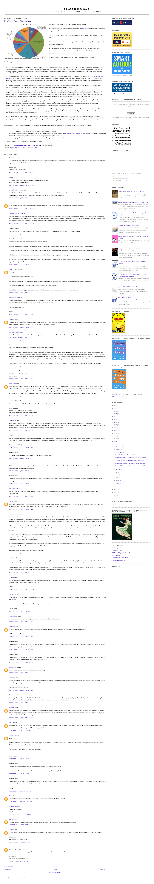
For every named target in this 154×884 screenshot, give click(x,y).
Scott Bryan (12, 626)
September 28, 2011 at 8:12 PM (21, 718)
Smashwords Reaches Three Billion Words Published (130, 463)
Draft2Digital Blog (117, 548)
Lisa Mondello (13, 371)
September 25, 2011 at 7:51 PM (21, 430)
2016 (115, 427)
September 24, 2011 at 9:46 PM (21, 234)
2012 (115, 439)
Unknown (11, 319)
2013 (115, 436)
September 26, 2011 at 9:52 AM (21, 553)
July (117, 472)
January (118, 486)
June (117, 475)
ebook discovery (16, 147)
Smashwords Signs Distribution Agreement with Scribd (133, 202)
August (118, 469)
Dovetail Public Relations (16, 190)
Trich (10, 796)
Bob (10, 345)
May (117, 477)
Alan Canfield (13, 383)
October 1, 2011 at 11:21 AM (20, 730)
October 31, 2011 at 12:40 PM (20, 801)
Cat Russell (12, 435)
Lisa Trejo (12, 819)
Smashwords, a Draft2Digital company (86, 11)
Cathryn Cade (13, 735)
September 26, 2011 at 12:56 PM (21, 589)
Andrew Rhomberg (14, 269)
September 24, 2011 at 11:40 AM (21, 185)
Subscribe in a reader (118, 397)
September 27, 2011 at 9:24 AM (21, 703)
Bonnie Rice (12, 707)
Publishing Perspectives (118, 560)
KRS (10, 177)
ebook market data (30, 147)
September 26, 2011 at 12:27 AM (21, 471)
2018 (115, 422)
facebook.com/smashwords (120, 94)
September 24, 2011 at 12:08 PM (21, 223)
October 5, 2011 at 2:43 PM (19, 774)
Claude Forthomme (14, 239)
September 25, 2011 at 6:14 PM (21, 396)
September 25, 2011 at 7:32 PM (21, 415)
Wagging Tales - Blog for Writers (18, 337)
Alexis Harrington (14, 297)
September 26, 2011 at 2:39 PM (21, 611)
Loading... (115, 504)
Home (55, 869)
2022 (115, 411)
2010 (115, 489)
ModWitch (12, 558)
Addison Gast (12, 420)
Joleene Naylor (13, 616)
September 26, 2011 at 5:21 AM (21, 483)
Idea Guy (11, 722)
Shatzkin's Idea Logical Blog (120, 557)
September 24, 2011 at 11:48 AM (21, 198)
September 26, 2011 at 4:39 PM (21, 636)
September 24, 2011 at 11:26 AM (21, 172)
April (117, 480)
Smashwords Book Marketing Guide (75, 133)
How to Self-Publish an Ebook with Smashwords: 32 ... (130, 466)
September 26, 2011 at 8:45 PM (21, 649)
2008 (115, 495)
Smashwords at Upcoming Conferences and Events (129, 460)
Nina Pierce (12, 677)
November (119, 447)
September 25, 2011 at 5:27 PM (21, 379)
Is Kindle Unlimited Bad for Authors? (128, 225)
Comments (117, 180)
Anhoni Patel (12, 158)
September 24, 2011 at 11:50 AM (21, 208)
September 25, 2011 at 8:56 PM (21, 458)
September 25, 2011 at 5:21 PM (21, 366)
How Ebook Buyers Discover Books (125, 455)
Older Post (103, 869)
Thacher (11, 202)
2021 (115, 414)
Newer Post (7, 869)
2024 (115, 405)
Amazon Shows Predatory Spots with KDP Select (131, 191)
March (118, 483)
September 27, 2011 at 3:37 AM (21, 673)
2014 (115, 433)
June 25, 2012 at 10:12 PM (19, 825)
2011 (115, 441)
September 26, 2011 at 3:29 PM (21, 622)
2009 (115, 492)
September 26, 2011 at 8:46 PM (21, 662)
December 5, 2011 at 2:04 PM (20, 814)
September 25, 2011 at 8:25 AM (21, 293)
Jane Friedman (116, 555)
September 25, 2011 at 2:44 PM (21, 327)
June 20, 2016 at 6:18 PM (18, 861)
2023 (115, 408)
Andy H (11, 501)
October (118, 449)
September (119, 452)
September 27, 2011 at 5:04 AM (21, 690)
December (119, 444)
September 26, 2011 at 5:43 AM (21, 496)
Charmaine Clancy (14, 332)
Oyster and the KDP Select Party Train (128, 287)
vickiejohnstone (13, 806)
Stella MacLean (13, 488)
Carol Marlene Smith (15, 514)
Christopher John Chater (15, 463)
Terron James (12, 594)
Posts (115, 177)
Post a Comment (8, 866)
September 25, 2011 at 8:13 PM (21, 447)
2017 (115, 425)
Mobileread (84, 28)
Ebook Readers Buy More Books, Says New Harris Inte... (131, 457)
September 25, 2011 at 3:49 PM (21, 340)
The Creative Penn (117, 550)
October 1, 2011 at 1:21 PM (19, 759)
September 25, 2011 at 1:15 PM (21, 314)
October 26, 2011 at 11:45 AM (20, 791)
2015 (115, 430)
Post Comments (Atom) (18, 878)
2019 (115, 419)
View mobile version (55, 872)
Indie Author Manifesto (124, 297)
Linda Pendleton (13, 401)
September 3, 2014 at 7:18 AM (20, 842)
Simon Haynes (13, 667)
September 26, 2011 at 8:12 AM (21, 509)
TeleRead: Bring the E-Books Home (122, 553)
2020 (115, 416)
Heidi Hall (12, 577)
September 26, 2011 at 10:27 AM (21, 572)
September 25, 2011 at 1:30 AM (21, 264)
